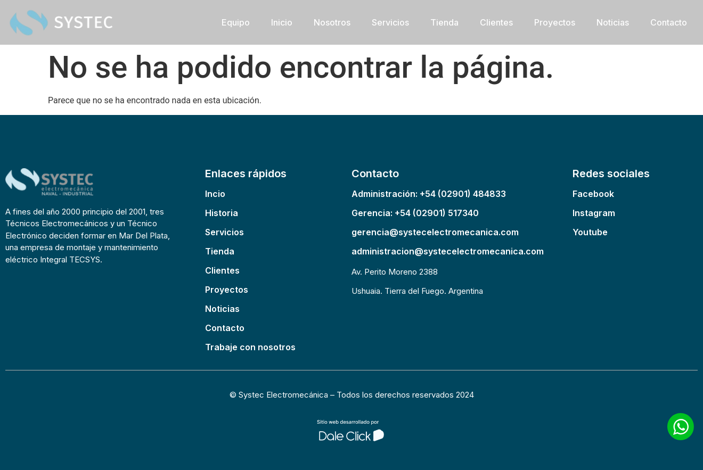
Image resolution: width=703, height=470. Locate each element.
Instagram (594, 213)
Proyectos (554, 22)
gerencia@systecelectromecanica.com (435, 232)
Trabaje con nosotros (250, 347)
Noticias (612, 22)
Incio (215, 193)
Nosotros (332, 22)
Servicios (390, 22)
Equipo (236, 22)
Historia (221, 213)
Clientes (496, 22)
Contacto (668, 22)
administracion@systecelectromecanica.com (448, 251)
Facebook (593, 193)
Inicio (281, 22)
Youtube (590, 232)
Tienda (444, 22)
